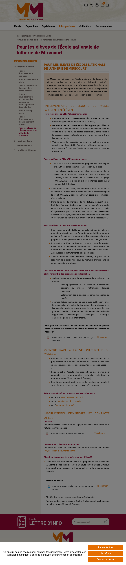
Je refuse (105, 553)
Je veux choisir (105, 559)
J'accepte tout (106, 547)
